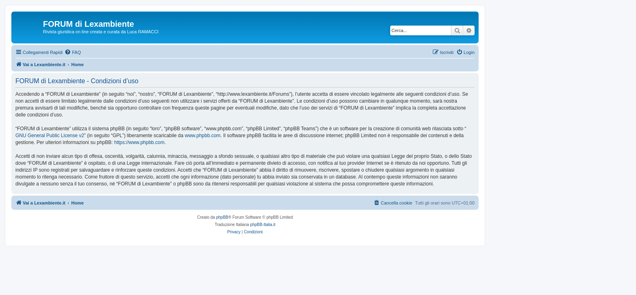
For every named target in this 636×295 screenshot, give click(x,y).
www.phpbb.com (203, 135)
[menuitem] (72, 52)
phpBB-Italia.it (262, 224)
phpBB (222, 217)
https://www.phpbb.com (139, 142)
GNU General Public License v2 (49, 135)
